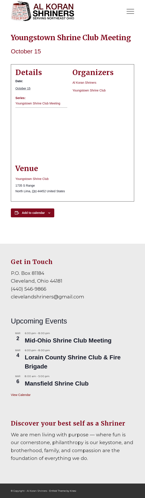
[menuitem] (128, 11)
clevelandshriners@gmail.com (47, 297)
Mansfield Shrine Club (57, 383)
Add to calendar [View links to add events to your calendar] (33, 213)
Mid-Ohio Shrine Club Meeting (68, 340)
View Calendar (21, 395)
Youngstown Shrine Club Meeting (37, 103)
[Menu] (128, 11)
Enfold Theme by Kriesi (62, 490)
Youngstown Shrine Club (89, 90)
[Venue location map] (72, 136)
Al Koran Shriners (84, 82)
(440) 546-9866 (28, 289)
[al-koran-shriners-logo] (60, 11)
